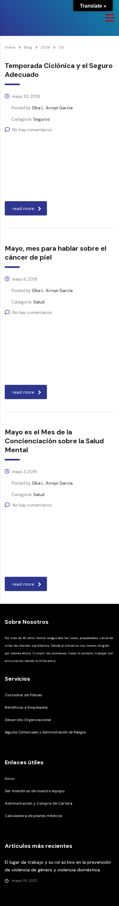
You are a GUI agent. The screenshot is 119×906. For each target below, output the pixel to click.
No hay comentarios (28, 130)
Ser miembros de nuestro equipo (34, 791)
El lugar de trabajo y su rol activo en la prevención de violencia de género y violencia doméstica (58, 866)
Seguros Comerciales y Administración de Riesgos (45, 732)
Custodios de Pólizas (23, 695)
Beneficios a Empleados (26, 707)
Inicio (9, 778)
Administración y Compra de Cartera (38, 803)
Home (10, 47)
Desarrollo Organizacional (28, 719)
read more (26, 208)
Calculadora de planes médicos (33, 815)
